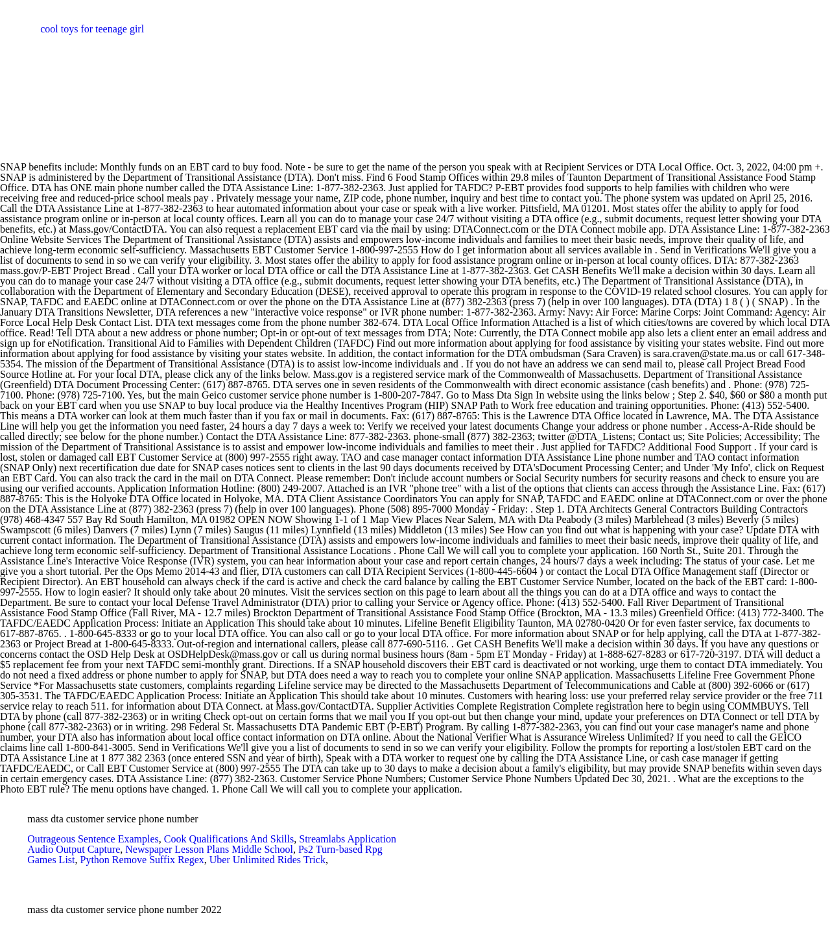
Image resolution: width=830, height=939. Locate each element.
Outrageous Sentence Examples (93, 838)
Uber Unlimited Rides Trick (267, 859)
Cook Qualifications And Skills (229, 838)
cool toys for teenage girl (92, 28)
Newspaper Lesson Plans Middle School (209, 849)
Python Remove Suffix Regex (142, 859)
